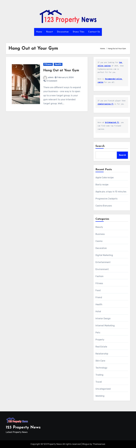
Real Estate (101, 346)
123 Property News (23, 427)
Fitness (48, 64)
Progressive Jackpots (106, 198)
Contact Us (94, 32)
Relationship (101, 353)
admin (48, 77)
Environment (102, 269)
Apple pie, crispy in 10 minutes (110, 191)
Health (58, 64)
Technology (101, 367)
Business (100, 234)
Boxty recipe (101, 184)
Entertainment (103, 262)
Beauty (99, 227)
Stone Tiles (78, 32)
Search (100, 146)
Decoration (63, 32)
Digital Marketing (104, 255)
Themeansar (99, 444)
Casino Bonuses (103, 205)
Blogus (85, 444)
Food (98, 290)
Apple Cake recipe (104, 177)
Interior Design (103, 318)
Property (99, 339)
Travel (98, 382)
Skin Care (100, 360)
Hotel (98, 311)
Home (39, 32)
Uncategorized (103, 389)
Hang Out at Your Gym (61, 70)
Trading (99, 375)
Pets (97, 332)
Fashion (99, 276)
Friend (98, 297)
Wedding (99, 396)
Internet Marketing (105, 325)
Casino (98, 241)
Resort (49, 32)
